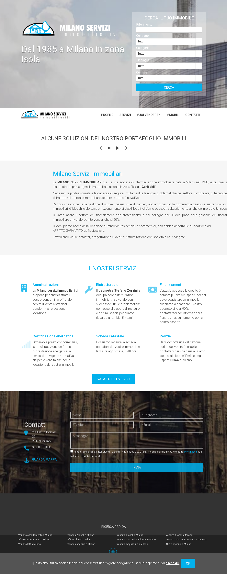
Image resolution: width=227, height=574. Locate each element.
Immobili (172, 115)
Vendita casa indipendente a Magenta (186, 531)
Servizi (125, 115)
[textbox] (169, 32)
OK (188, 563)
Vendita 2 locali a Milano (80, 527)
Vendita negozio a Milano (81, 536)
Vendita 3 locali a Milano (130, 527)
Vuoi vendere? (148, 115)
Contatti (192, 115)
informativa (190, 451)
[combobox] (166, 44)
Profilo (107, 115)
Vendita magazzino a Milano (132, 536)
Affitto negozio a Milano (178, 536)
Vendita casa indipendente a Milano (136, 531)
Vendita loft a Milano (29, 536)
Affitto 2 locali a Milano (79, 531)
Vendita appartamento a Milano (35, 527)
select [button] (198, 44)
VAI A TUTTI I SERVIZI (113, 379)
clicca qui (172, 563)
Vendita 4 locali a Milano (179, 527)
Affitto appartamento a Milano (34, 531)
